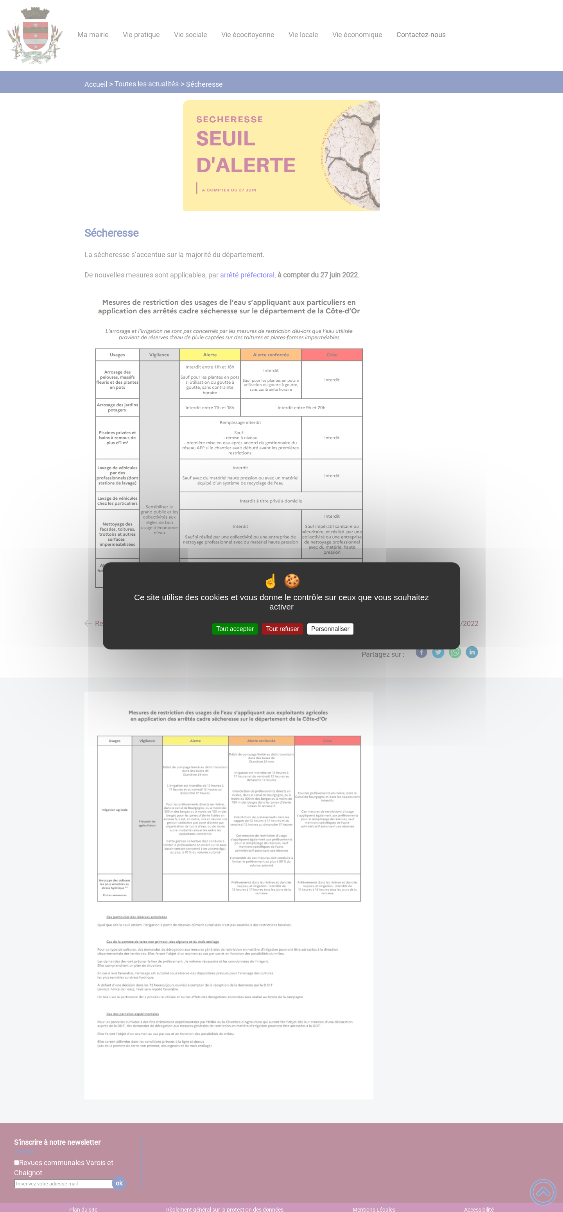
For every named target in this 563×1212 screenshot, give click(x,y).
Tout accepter (235, 629)
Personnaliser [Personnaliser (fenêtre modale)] (330, 629)
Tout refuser (282, 629)
